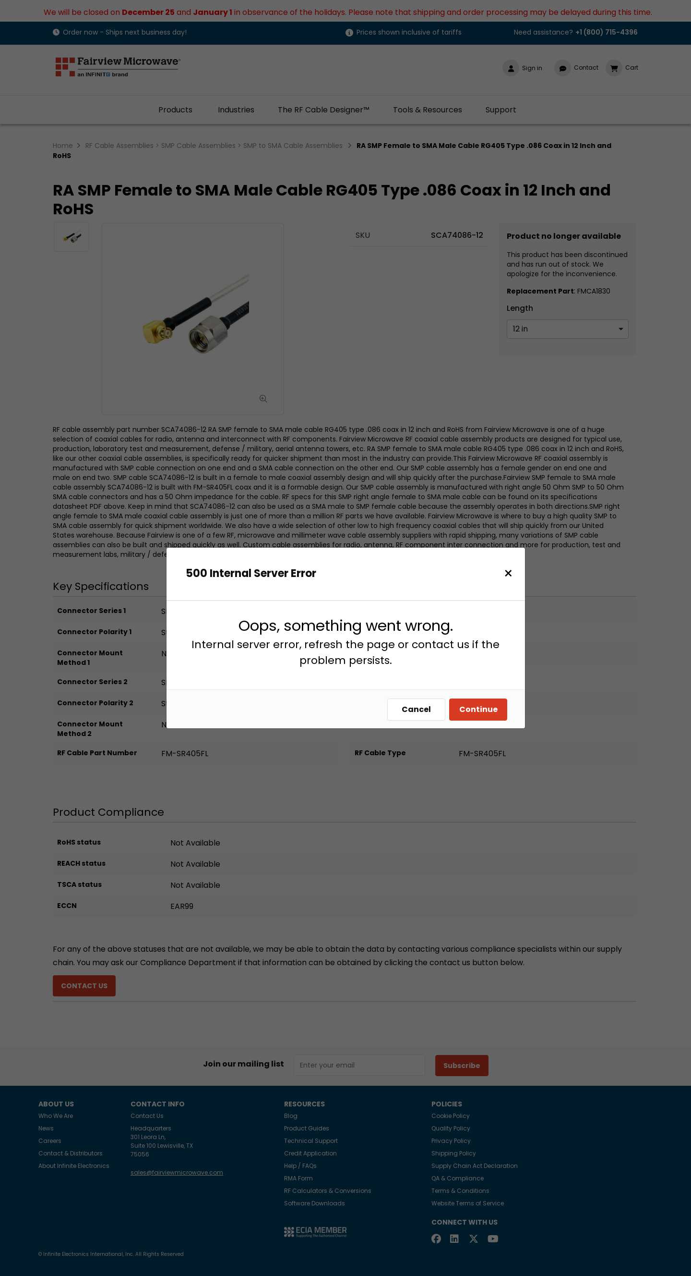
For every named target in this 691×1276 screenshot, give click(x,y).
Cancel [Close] (418, 709)
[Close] (511, 573)
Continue (481, 709)
